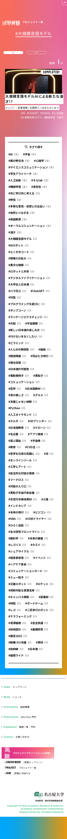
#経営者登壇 (18, 560)
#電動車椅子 (18, 378)
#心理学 (41, 163)
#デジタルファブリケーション (29, 280)
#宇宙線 (38, 443)
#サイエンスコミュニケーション (30, 169)
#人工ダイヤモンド (22, 417)
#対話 (14, 300)
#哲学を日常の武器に (23, 456)
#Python (16, 410)
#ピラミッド (18, 345)
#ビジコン (42, 514)
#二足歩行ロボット (39, 612)
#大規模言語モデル (22, 241)
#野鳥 (14, 202)
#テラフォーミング (22, 619)
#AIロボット (18, 247)
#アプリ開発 (38, 436)
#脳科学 (15, 540)
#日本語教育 (18, 430)
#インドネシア (19, 508)
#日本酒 (35, 651)
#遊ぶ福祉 (17, 443)
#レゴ (14, 612)
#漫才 (14, 234)
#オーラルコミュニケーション (29, 228)
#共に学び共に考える (24, 195)
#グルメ (40, 397)
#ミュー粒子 (18, 580)
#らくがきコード (21, 254)
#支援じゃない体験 (22, 404)
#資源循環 (17, 625)
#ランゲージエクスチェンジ (27, 319)
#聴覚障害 (17, 358)
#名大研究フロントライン (26, 534)
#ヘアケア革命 (19, 567)
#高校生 (39, 189)
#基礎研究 (39, 632)
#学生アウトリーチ (22, 176)
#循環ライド (18, 658)
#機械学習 (17, 189)
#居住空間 (17, 365)
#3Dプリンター (39, 423)
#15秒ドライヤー (38, 521)
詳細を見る (33, 100)
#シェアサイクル (21, 553)
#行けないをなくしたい (25, 339)
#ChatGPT (40, 293)
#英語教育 (17, 221)
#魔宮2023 (17, 638)
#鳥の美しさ (18, 397)
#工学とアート (19, 469)
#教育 (14, 449)
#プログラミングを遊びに (26, 306)
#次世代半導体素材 (22, 501)
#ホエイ (38, 547)
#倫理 (44, 352)
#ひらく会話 (18, 527)
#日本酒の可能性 (21, 371)
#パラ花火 (17, 293)
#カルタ (15, 423)
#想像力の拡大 (19, 261)
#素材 (42, 645)
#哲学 (14, 391)
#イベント (42, 560)
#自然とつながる (21, 215)
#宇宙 (29, 156)
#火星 (47, 501)
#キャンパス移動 (21, 599)
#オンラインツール (22, 462)
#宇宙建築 (34, 326)
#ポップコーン (19, 313)
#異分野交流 (18, 163)
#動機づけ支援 (19, 645)
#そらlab (39, 182)
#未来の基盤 (38, 540)
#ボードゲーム (36, 606)
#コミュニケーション (23, 384)
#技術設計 (17, 632)
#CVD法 (32, 449)
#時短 (14, 606)
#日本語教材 (35, 391)
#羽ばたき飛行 (42, 358)
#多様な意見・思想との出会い (29, 208)
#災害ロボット (19, 586)
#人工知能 (17, 182)
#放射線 (15, 651)
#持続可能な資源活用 (23, 593)
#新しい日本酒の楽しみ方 (26, 332)
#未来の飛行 (18, 514)
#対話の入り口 (19, 488)
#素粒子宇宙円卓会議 (23, 495)
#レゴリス (17, 547)
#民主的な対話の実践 (23, 475)
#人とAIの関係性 (21, 352)
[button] (62, 5)
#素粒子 (40, 378)
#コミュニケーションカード (27, 573)
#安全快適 (39, 625)
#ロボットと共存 (21, 274)
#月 (48, 456)
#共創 (14, 326)
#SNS (14, 521)
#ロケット (44, 586)
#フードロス (18, 482)
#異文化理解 (18, 267)
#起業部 (46, 599)
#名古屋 (15, 436)
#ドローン (41, 430)
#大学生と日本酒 (21, 287)
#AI (13, 156)
